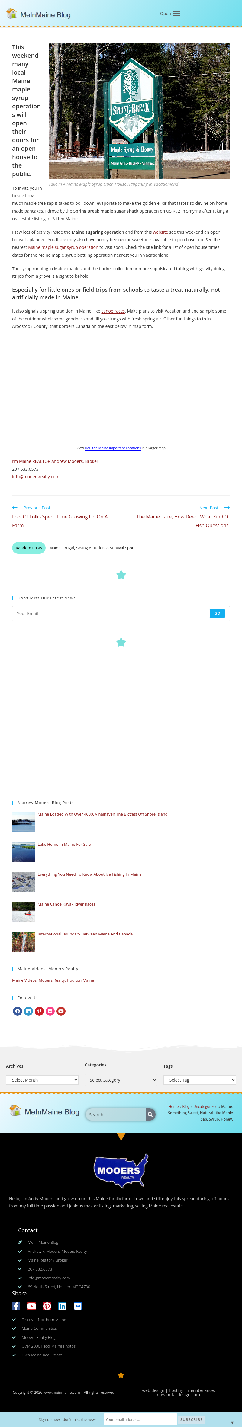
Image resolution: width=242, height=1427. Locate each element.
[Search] (151, 1114)
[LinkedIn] (28, 1011)
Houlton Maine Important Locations (113, 448)
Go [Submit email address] (217, 613)
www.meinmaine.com (61, 1392)
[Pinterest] (39, 1011)
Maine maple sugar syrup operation (63, 247)
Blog (186, 1106)
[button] (165, 13)
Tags (168, 1066)
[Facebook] (17, 1011)
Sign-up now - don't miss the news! (69, 1419)
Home (174, 1106)
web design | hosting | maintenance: (178, 1390)
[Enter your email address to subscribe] (121, 613)
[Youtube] (61, 1011)
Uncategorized (205, 1106)
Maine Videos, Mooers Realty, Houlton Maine (53, 980)
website (161, 232)
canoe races (113, 311)
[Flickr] (50, 1011)
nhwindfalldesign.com (178, 1394)
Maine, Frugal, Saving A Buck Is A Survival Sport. (92, 547)
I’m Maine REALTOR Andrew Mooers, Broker (55, 461)
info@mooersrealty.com (36, 476)
